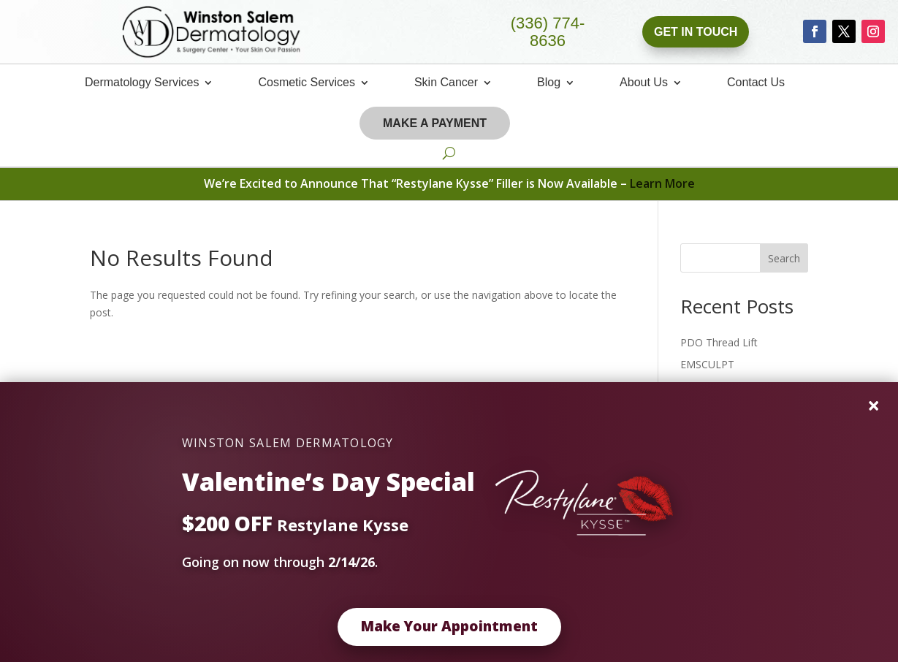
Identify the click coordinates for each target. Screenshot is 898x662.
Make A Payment (435, 123)
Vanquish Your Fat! (724, 387)
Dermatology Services (142, 82)
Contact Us (756, 82)
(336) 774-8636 (548, 32)
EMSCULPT (707, 364)
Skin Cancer (446, 82)
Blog (548, 82)
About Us (644, 82)
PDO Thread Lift (719, 342)
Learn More (662, 183)
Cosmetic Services (306, 82)
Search (784, 258)
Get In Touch (695, 32)
